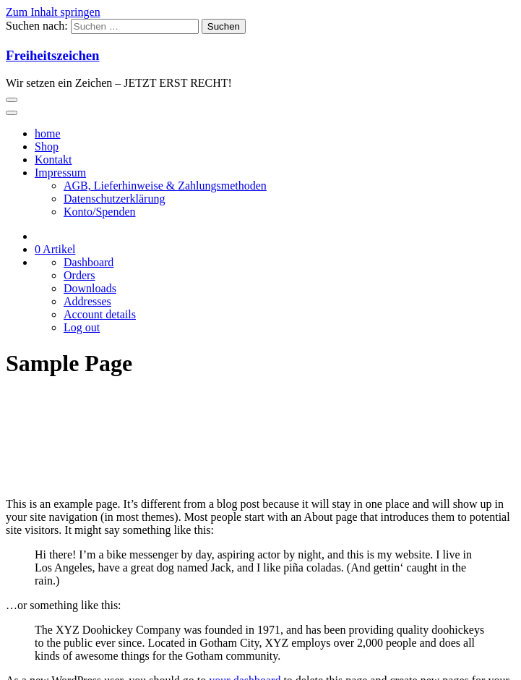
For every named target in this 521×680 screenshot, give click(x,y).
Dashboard (88, 262)
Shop (47, 146)
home (48, 133)
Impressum (60, 172)
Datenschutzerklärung (114, 198)
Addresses (87, 301)
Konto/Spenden (100, 211)
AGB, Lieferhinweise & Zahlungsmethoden (165, 185)
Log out (82, 327)
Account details (100, 314)
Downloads (90, 288)
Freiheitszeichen (53, 55)
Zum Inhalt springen (53, 12)
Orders (79, 275)
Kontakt (53, 159)
